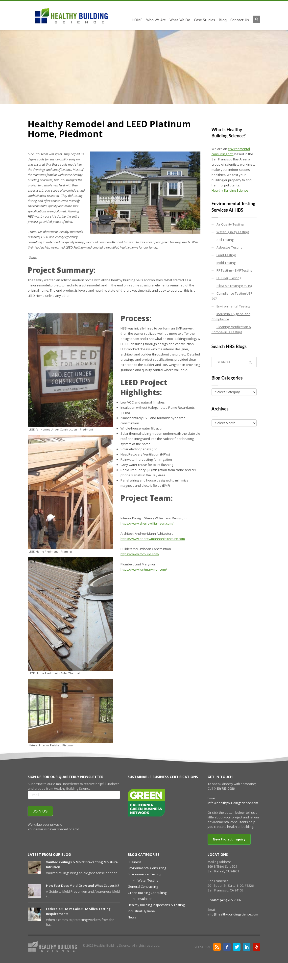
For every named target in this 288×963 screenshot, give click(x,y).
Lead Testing (226, 255)
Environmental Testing (233, 306)
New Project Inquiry (229, 839)
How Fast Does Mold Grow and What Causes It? (82, 885)
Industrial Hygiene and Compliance (231, 316)
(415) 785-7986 (224, 788)
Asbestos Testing (229, 247)
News (132, 917)
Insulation (145, 898)
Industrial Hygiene (141, 911)
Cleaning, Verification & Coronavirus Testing (231, 329)
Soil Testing (225, 239)
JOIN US (40, 811)
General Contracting (143, 886)
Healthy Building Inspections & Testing (156, 905)
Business (135, 862)
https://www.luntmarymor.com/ (143, 569)
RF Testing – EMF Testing (234, 270)
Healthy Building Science (230, 190)
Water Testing (148, 880)
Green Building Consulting (147, 892)
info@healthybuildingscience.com (233, 803)
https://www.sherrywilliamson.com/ (146, 523)
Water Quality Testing (232, 232)
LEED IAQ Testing (228, 278)
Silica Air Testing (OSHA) (234, 285)
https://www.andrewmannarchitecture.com (152, 538)
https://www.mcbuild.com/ (139, 554)
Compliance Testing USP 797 (232, 296)
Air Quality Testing (229, 224)
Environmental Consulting (147, 868)
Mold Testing (226, 262)
